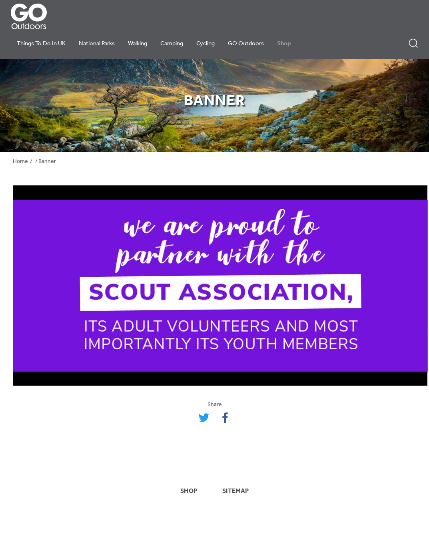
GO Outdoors (246, 44)
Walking (137, 44)
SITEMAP (235, 491)
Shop (284, 44)
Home (20, 162)
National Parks (97, 44)
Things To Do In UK (41, 44)
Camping (171, 44)
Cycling (205, 44)
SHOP (188, 491)
